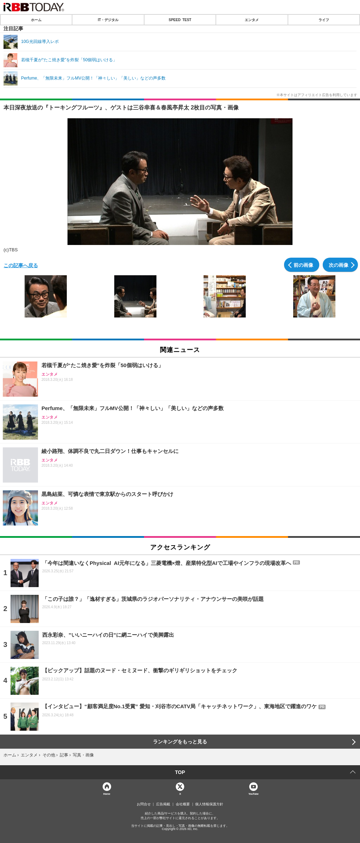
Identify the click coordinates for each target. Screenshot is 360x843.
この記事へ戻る (21, 265)
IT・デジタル (108, 19)
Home (106, 793)
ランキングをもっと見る (180, 741)
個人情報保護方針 (209, 804)
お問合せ (144, 804)
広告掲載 (163, 804)
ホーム (36, 19)
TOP (180, 772)
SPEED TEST (180, 19)
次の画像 (338, 264)
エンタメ (252, 19)
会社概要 (183, 804)
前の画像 (303, 264)
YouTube (253, 793)
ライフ (324, 19)
